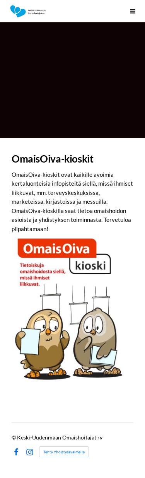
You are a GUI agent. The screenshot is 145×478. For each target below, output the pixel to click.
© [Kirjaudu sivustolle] (14, 437)
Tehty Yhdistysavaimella (64, 451)
